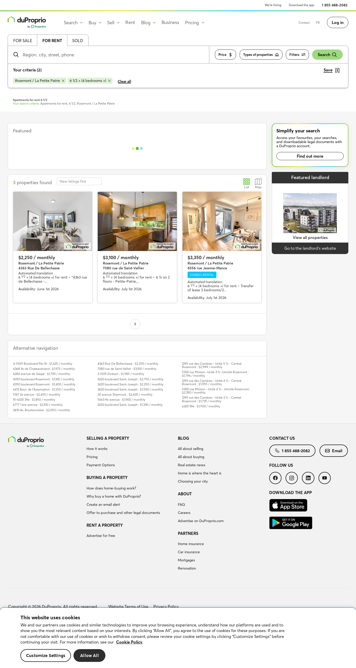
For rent (52, 40)
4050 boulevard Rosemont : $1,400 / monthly (44, 384)
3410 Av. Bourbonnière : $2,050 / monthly (41, 410)
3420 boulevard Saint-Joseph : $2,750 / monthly (130, 379)
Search (327, 54)
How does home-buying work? (111, 488)
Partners (188, 533)
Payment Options (101, 465)
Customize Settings (45, 655)
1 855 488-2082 (335, 5)
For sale (22, 40)
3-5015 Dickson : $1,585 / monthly (120, 374)
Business (170, 22)
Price (225, 55)
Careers (184, 512)
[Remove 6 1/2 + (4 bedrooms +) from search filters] (90, 81)
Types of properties (261, 55)
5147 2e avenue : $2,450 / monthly (36, 394)
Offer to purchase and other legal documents (123, 512)
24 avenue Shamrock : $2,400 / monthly (124, 394)
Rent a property (105, 525)
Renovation (187, 568)
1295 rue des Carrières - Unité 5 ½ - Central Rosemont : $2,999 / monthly (211, 365)
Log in (337, 22)
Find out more (310, 156)
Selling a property (108, 438)
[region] (178, 638)
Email (333, 450)
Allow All (89, 655)
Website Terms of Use (128, 606)
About (185, 493)
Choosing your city (193, 481)
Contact (304, 22)
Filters (297, 55)
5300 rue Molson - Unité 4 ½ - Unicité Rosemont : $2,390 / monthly (216, 390)
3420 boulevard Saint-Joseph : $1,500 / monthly (130, 389)
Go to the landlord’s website (310, 248)
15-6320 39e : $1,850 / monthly (34, 399)
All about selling (190, 448)
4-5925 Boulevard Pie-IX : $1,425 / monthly (42, 363)
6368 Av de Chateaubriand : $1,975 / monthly (44, 369)
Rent (130, 22)
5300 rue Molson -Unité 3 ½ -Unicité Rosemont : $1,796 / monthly (215, 373)
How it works (97, 448)
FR (318, 22)
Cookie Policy (129, 642)
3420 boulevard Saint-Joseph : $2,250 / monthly (130, 384)
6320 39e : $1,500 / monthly (201, 406)
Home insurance (191, 543)
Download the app (301, 5)
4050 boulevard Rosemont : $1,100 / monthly (43, 379)
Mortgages (186, 560)
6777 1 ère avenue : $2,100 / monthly (38, 405)
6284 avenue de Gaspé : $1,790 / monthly (41, 374)
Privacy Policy (166, 606)
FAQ (181, 504)
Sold (77, 40)
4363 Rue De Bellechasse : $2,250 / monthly (127, 363)
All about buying (191, 457)
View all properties (310, 237)
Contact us (282, 438)
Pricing (92, 457)
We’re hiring (273, 5)
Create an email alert (103, 504)
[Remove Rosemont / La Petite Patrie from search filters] (39, 81)
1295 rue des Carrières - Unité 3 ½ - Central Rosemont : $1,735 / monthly (211, 399)
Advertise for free (101, 535)
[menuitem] (130, 452)
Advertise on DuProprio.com (201, 521)
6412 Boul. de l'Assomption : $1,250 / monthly (44, 389)
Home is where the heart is (199, 473)
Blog (183, 438)
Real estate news (191, 465)
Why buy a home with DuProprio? (114, 496)
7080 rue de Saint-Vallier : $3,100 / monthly (126, 369)
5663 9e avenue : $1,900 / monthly (121, 399)
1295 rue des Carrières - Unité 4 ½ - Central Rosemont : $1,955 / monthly (211, 382)
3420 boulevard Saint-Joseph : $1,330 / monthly (130, 405)
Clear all (124, 81)
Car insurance (189, 552)
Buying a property (107, 477)
